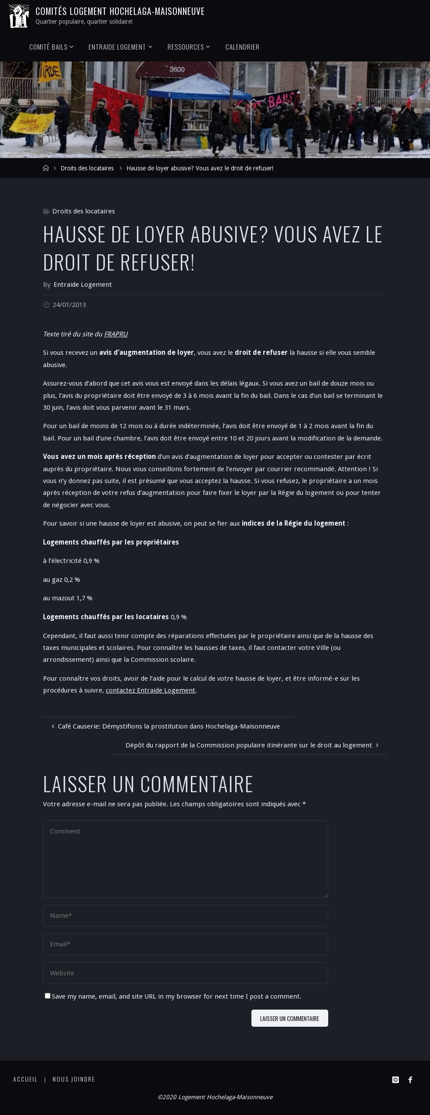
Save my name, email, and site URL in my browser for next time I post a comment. (173, 996)
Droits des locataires (87, 168)
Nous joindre (74, 1079)
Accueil (25, 1079)
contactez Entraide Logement (150, 690)
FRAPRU (116, 334)
